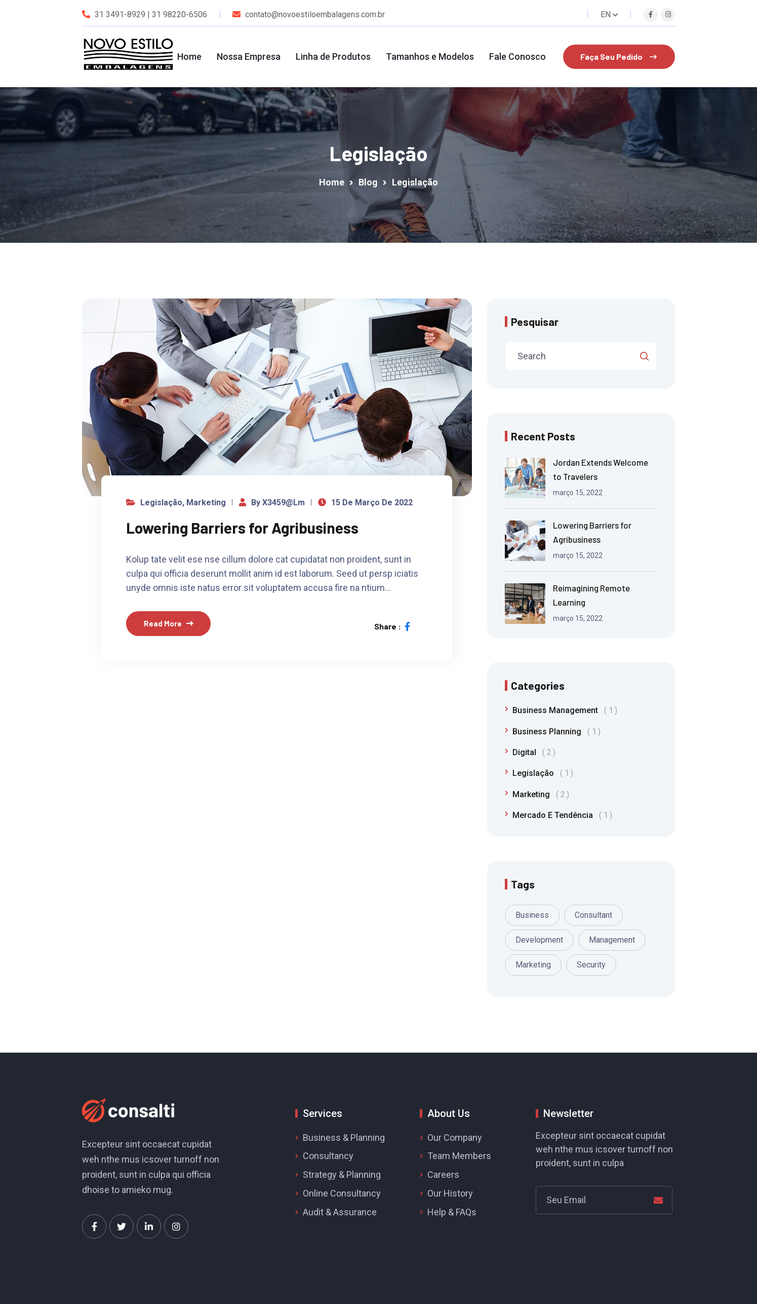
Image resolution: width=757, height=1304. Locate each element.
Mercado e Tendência (562, 815)
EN (609, 14)
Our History (450, 1193)
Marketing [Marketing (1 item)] (533, 965)
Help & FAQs (451, 1212)
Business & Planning (344, 1137)
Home (189, 56)
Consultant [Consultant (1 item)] (593, 915)
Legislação (161, 502)
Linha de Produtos (333, 56)
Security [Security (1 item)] (591, 965)
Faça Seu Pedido (618, 56)
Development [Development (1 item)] (539, 940)
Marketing (206, 502)
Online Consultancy (342, 1193)
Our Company (454, 1137)
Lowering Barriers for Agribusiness (242, 527)
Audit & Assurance (340, 1212)
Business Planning (556, 731)
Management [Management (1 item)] (612, 940)
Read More (163, 623)
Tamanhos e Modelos (430, 56)
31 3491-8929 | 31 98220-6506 (151, 14)
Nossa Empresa (249, 56)
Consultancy (328, 1155)
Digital (533, 752)
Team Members (459, 1155)
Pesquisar (535, 321)
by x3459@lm (278, 502)
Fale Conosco (517, 56)
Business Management (564, 710)
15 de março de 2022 (372, 502)
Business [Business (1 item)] (532, 915)
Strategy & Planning (342, 1174)
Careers (443, 1174)
